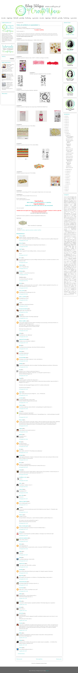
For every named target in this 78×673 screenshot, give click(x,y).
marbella (20, 569)
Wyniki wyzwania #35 (69, 167)
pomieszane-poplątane (23, 538)
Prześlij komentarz (21, 653)
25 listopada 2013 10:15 (23, 318)
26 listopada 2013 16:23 (23, 535)
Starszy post (58, 659)
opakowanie (71, 256)
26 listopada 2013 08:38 (23, 480)
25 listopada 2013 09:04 (23, 312)
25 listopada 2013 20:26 (23, 439)
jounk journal (74, 230)
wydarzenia (72, 289)
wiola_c (20, 483)
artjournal (70, 201)
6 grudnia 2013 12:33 (23, 637)
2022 (66, 117)
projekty (72, 270)
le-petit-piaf (21, 587)
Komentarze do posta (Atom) (41, 663)
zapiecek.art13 (22, 563)
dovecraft (72, 212)
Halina (20, 632)
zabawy (70, 292)
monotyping (65, 251)
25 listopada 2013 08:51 (23, 300)
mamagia (21, 455)
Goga (20, 378)
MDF (72, 245)
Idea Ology (73, 227)
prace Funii (68, 264)
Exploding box (66, 221)
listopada (67, 135)
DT (67, 214)
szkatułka (67, 280)
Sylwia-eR (21, 243)
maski (69, 245)
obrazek (75, 253)
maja (67, 177)
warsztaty (73, 287)
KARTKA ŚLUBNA (9, 82)
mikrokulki (65, 247)
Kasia (20, 607)
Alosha (20, 544)
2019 (66, 122)
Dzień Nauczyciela (70, 217)
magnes (71, 243)
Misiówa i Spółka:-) (23, 320)
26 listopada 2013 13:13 (23, 529)
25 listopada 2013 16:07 (23, 375)
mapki (69, 244)
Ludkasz (20, 428)
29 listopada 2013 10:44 (23, 566)
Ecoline (68, 218)
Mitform (74, 249)
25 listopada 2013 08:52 (23, 306)
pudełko (67, 272)
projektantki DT (66, 270)
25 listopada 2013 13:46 (23, 354)
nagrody (75, 251)
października (68, 169)
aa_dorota (21, 397)
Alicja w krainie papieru (23, 525)
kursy (65, 240)
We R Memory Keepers (67, 288)
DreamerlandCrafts (67, 213)
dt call (70, 214)
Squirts (65, 278)
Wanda (20, 351)
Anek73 (20, 249)
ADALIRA (21, 613)
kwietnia (67, 179)
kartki (65, 237)
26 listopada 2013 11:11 (23, 504)
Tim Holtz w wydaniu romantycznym (69, 151)
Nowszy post (19, 659)
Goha (20, 333)
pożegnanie (68, 260)
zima (69, 294)
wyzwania (66, 291)
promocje (31, 230)
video (72, 286)
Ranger (65, 273)
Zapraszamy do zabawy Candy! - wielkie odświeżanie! (10, 65)
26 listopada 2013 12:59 (23, 523)
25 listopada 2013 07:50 (23, 274)
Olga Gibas (21, 575)
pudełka (75, 271)
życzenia (72, 294)
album (73, 198)
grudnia (67, 133)
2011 (66, 187)
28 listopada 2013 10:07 (23, 554)
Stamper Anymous (71, 278)
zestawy (65, 294)
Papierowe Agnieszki (23, 501)
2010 (66, 189)
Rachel (20, 283)
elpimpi (20, 640)
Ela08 (20, 557)
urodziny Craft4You (37, 230)
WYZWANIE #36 (68, 166)
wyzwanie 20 (65, 292)
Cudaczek (21, 489)
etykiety (75, 219)
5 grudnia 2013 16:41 (23, 610)
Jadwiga (20, 531)
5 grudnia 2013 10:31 (23, 604)
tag (73, 280)
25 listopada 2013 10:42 (23, 330)
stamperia (65, 279)
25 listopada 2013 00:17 (23, 255)
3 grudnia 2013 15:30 (23, 598)
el (19, 302)
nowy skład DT (70, 253)
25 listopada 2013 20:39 (23, 446)
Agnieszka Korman (23, 339)
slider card (70, 277)
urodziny (72, 285)
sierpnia (67, 172)
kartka (65, 233)
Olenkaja (21, 271)
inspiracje (73, 229)
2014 (66, 130)
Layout (73, 240)
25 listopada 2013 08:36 (23, 294)
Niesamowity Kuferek (23, 308)
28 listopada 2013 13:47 (23, 560)
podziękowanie (71, 259)
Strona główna (39, 659)
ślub (70, 280)
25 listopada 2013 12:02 (23, 348)
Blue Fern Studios (72, 202)
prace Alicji (73, 260)
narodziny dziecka (68, 252)
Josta (20, 411)
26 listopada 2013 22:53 (23, 541)
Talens (65, 281)
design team (65, 210)
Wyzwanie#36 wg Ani (69, 157)
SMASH (74, 277)
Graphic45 (73, 224)
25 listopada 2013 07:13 (23, 268)
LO (75, 241)
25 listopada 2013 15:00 (23, 360)
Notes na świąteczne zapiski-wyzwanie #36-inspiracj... (69, 160)
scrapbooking (66, 275)
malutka (20, 434)
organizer (72, 257)
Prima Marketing (71, 269)
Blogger (47, 670)
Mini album (72, 247)
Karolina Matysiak (71, 232)
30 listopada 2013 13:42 (23, 585)
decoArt (73, 209)
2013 (66, 132)
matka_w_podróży (22, 296)
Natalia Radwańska (23, 581)
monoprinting (73, 250)
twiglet (20, 551)
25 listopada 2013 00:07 (23, 246)
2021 (66, 119)
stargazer (71, 279)
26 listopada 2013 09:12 (23, 486)
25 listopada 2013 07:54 (23, 280)
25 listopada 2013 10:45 (23, 336)
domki (65, 212)
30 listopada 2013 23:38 (23, 591)
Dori (20, 449)
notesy (73, 252)
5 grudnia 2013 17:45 (23, 630)
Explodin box (73, 220)
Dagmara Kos (66, 209)
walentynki (69, 287)
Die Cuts (70, 210)
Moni (20, 441)
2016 (66, 127)
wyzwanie (72, 291)
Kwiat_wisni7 (21, 290)
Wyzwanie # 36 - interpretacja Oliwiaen (68, 163)
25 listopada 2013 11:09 (23, 342)
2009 (66, 190)
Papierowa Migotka (72, 258)
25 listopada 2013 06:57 (23, 262)
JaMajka (20, 363)
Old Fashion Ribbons (67, 255)
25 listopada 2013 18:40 (23, 408)
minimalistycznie (66, 248)
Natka (20, 601)
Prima (65, 269)
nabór (72, 251)
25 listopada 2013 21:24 (23, 452)
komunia (70, 237)
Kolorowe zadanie (69, 154)
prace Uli (69, 268)
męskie (75, 245)
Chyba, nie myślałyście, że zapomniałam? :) (69, 137)
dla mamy (70, 211)
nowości (65, 253)
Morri (20, 462)
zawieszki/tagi (71, 293)
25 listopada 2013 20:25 (23, 431)
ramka (71, 272)
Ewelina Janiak (67, 220)
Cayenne (20, 623)
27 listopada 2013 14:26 (23, 548)
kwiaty (69, 240)
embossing (70, 219)
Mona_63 (21, 419)
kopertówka (68, 238)
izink (67, 230)
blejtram (65, 202)
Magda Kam (68, 242)
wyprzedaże (73, 290)
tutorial (69, 284)
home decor (67, 227)
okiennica (74, 254)
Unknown (21, 235)
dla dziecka (65, 211)
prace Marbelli (67, 266)
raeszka (20, 647)
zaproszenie (65, 293)
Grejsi (20, 469)
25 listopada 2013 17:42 (23, 402)
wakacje (66, 287)
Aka (20, 369)
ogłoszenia (28, 230)
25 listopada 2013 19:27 (23, 417)
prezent (74, 268)
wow (64, 289)
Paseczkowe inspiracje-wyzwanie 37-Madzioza (69, 141)
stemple (75, 279)
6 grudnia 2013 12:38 (23, 644)
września (67, 171)
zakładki (74, 292)
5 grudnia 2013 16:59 (23, 620)
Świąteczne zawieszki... (69, 156)
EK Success (66, 219)
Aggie (20, 314)
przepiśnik (70, 271)
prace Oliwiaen (69, 267)
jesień (70, 230)
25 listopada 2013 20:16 (23, 425)
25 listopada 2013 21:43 (23, 459)
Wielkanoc (73, 288)
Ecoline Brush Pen (73, 218)
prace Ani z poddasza (71, 261)
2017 (66, 125)
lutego (67, 182)
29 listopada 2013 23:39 (23, 579)
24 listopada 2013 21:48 (23, 240)
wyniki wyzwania (66, 290)
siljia (20, 345)
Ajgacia (20, 391)
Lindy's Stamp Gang (68, 241)
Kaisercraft (67, 231)
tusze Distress (66, 283)
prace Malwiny (72, 265)
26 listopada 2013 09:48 (23, 492)
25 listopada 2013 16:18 (23, 389)
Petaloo (67, 259)
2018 (66, 124)
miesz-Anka (21, 495)
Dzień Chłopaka (70, 216)
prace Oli (74, 266)
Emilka (20, 593)
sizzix (66, 277)
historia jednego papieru (72, 226)
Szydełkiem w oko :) (23, 477)
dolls (74, 211)
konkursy (23, 230)
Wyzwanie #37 (68, 147)
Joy (19, 507)
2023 (66, 116)
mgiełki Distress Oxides (69, 246)
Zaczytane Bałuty (22, 357)
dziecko (69, 215)
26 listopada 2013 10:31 (23, 498)
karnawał (65, 232)
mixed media (66, 250)
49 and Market (71, 196)
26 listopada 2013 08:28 (23, 474)
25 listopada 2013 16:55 (23, 395)
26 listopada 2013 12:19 (23, 512)
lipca (67, 174)
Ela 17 (20, 257)
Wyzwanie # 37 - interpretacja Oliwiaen (68, 145)
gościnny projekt (66, 224)
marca (67, 180)
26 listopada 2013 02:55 (23, 467)
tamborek (69, 281)
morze (69, 251)
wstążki (68, 289)
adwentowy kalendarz (67, 198)
